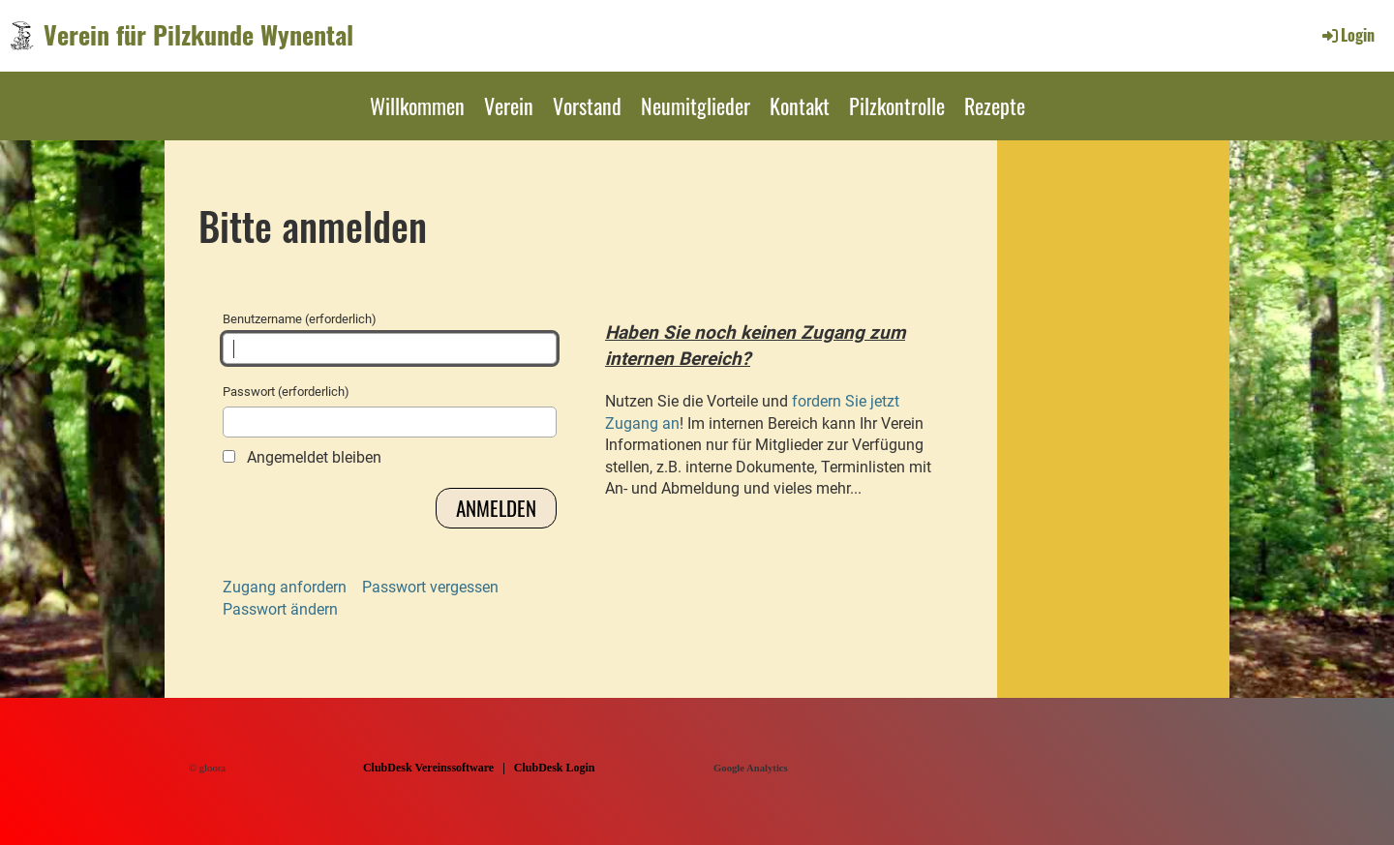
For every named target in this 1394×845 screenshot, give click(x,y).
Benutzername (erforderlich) (390, 338)
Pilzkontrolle (897, 105)
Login (1347, 34)
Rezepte (994, 105)
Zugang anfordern (285, 587)
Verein (508, 105)
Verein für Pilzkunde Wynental (198, 34)
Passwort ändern (280, 609)
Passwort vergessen (430, 587)
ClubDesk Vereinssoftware (428, 767)
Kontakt (800, 105)
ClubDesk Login (554, 767)
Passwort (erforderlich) (390, 410)
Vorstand (587, 105)
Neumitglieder (695, 105)
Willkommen (417, 105)
